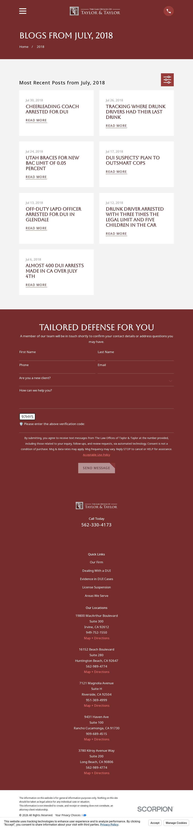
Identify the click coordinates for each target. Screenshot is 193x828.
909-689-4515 (96, 734)
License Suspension (96, 587)
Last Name (106, 352)
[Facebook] (91, 537)
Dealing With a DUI (96, 570)
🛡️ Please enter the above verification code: (52, 424)
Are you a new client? (35, 378)
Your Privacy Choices (70, 815)
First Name (27, 352)
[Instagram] (101, 537)
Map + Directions (96, 638)
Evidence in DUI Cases (96, 579)
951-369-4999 (96, 700)
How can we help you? (35, 390)
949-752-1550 (96, 632)
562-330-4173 (96, 525)
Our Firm (96, 562)
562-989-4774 (96, 666)
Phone (24, 365)
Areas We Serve (96, 595)
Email (102, 365)
